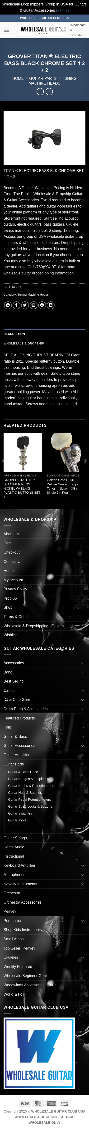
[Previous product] (49, 91)
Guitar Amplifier (16, 755)
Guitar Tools (17, 820)
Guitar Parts (43, 78)
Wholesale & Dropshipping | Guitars (34, 626)
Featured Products (19, 718)
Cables (9, 691)
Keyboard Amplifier (19, 865)
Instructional (14, 856)
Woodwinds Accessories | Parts (30, 985)
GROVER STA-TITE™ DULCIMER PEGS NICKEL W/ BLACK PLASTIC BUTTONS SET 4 (22, 488)
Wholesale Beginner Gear (25, 976)
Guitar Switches (20, 813)
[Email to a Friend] (33, 305)
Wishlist (10, 635)
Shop (8, 607)
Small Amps (13, 939)
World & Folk (14, 994)
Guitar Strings (15, 838)
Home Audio (14, 847)
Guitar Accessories (19, 746)
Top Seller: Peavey (19, 948)
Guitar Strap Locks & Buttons (30, 806)
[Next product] (40, 91)
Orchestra (12, 893)
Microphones (14, 875)
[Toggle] (82, 663)
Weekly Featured (18, 967)
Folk (7, 727)
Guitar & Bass (15, 736)
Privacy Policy (15, 589)
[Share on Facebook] (16, 305)
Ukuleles (11, 957)
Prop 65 (10, 598)
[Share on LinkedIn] (51, 305)
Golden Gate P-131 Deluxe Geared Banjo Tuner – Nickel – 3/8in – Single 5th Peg (64, 486)
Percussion (13, 921)
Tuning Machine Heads (33, 294)
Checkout (12, 552)
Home (18, 78)
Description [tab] (14, 334)
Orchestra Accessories (23, 902)
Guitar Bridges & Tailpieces (28, 779)
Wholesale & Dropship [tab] (24, 343)
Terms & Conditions (20, 617)
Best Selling (14, 681)
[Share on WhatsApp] (8, 305)
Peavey (10, 911)
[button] (6, 30)
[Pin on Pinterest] (42, 305)
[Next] (85, 471)
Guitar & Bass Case (23, 772)
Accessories (14, 663)
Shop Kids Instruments (23, 930)
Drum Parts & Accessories (26, 709)
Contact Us (13, 562)
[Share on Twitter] (25, 305)
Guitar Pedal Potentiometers (29, 799)
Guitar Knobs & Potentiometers (31, 786)
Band (8, 672)
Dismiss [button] (62, 10)
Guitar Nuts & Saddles (25, 793)
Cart (7, 543)
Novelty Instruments (20, 884)
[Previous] (4, 471)
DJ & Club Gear (17, 700)
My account (13, 580)
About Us (11, 534)
